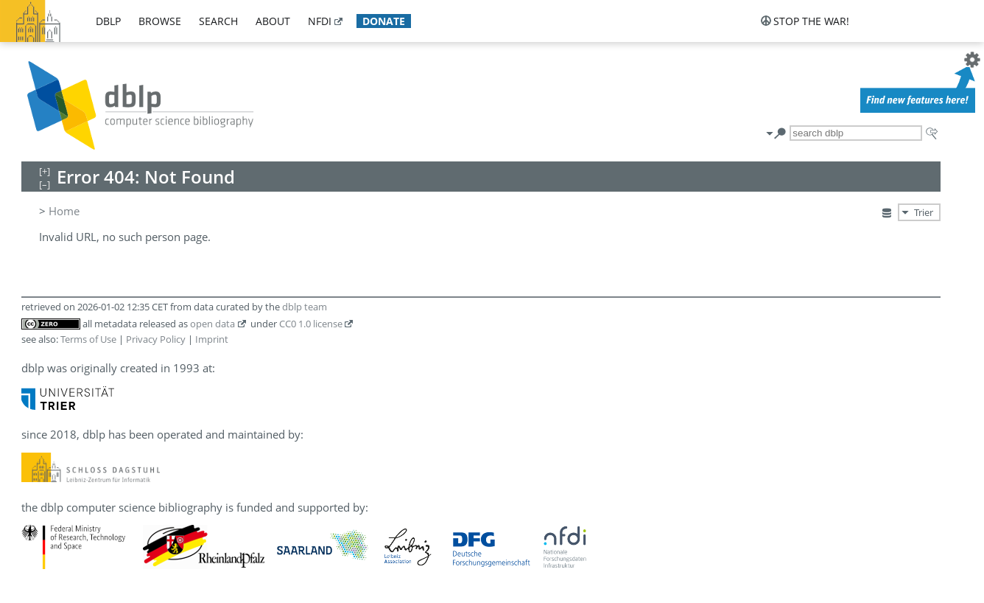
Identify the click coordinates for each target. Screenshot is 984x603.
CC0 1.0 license (310, 323)
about (273, 21)
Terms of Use (88, 339)
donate (383, 21)
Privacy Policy (156, 339)
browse (159, 21)
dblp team (304, 306)
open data (212, 323)
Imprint (211, 339)
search (218, 21)
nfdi (319, 21)
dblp (108, 21)
